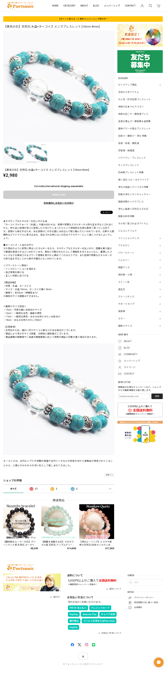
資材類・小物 (125, 274)
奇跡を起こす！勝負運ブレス (133, 114)
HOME (55, 5)
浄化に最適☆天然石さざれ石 (133, 209)
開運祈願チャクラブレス (131, 201)
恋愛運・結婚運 (126, 150)
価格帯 (121, 311)
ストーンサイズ (126, 296)
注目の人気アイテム (128, 92)
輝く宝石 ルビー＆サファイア (133, 179)
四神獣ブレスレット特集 (131, 172)
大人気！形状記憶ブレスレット (134, 99)
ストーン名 (124, 282)
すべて (13, 489)
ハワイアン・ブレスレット (132, 158)
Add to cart (58, 194)
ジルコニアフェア (127, 231)
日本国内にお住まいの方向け (59, 203)
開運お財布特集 (126, 216)
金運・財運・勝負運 (128, 143)
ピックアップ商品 (127, 84)
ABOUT (84, 5)
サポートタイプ (126, 304)
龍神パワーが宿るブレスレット (134, 128)
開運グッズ (124, 267)
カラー (121, 318)
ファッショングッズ (128, 238)
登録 (157, 396)
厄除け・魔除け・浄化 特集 (132, 136)
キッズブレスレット (128, 165)
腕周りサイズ (125, 326)
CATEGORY (69, 5)
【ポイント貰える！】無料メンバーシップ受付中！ (83, 19)
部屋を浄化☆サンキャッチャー (134, 194)
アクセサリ (124, 245)
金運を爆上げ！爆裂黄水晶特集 (134, 121)
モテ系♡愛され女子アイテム (133, 223)
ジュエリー (124, 260)
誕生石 (121, 289)
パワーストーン (126, 252)
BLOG (96, 5)
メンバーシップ (112, 5)
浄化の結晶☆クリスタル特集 (133, 187)
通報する (109, 475)
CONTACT (130, 5)
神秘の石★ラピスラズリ (131, 106)
